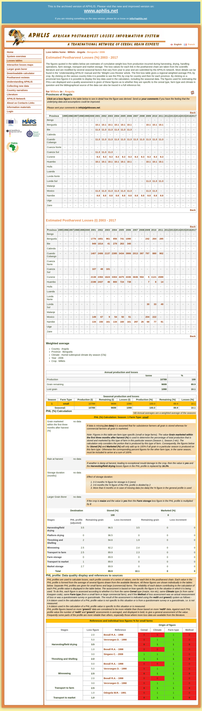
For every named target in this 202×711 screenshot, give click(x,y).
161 (108, 321)
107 (94, 269)
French (189, 44)
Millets (71, 52)
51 (129, 317)
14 (162, 282)
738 (129, 282)
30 (148, 304)
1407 (93, 253)
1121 (153, 277)
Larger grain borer (17, 69)
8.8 (98, 195)
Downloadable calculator (20, 73)
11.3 (97, 129)
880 (154, 253)
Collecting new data (18, 86)
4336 (128, 277)
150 (101, 321)
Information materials (19, 107)
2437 (100, 282)
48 (101, 269)
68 (148, 321)
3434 (121, 253)
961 (108, 238)
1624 (107, 277)
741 (122, 238)
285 (161, 238)
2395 (114, 253)
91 (162, 321)
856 (115, 238)
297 (136, 321)
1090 (128, 238)
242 (147, 238)
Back (192, 112)
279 (115, 243)
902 (161, 253)
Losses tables (14, 60)
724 (122, 282)
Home (10, 52)
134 (94, 321)
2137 (107, 253)
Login (10, 111)
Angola (81, 52)
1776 (93, 238)
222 (154, 317)
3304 (114, 277)
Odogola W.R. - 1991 (115, 692)
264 (154, 238)
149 (94, 317)
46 (108, 282)
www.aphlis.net (101, 10)
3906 (128, 253)
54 (115, 317)
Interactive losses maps (20, 65)
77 (155, 321)
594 (142, 277)
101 (108, 269)
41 (108, 243)
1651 (100, 238)
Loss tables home (56, 52)
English (176, 44)
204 (147, 317)
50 (122, 317)
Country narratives (17, 90)
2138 (93, 277)
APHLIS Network (16, 98)
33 (155, 304)
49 (162, 304)
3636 (135, 277)
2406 (100, 253)
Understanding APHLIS (20, 81)
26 (142, 321)
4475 (121, 277)
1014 (100, 243)
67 (101, 317)
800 (115, 282)
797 (147, 253)
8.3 (98, 157)
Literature (12, 94)
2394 (100, 277)
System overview (16, 56)
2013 (135, 253)
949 (94, 243)
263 (122, 243)
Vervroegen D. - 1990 (115, 639)
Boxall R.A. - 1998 (113, 634)
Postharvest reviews (18, 77)
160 (122, 321)
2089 (160, 277)
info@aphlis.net (138, 18)
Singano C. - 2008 (113, 654)
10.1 (97, 124)
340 (129, 243)
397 (142, 253)
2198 (93, 282)
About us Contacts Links (20, 103)
